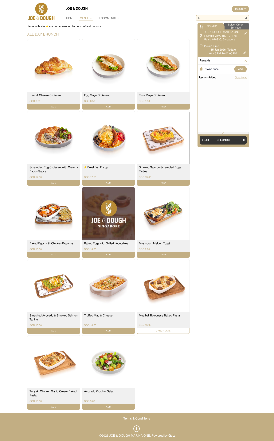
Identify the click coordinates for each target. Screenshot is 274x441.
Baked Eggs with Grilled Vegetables (106, 243)
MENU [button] (86, 18)
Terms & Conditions (136, 418)
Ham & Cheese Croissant (45, 95)
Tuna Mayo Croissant (152, 95)
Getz (171, 435)
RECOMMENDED (108, 18)
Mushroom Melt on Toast (154, 243)
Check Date (163, 330)
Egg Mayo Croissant (97, 95)
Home (70, 18)
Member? (240, 8)
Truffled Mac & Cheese (98, 315)
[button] (223, 133)
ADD (240, 69)
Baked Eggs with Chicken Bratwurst (51, 243)
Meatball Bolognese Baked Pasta (159, 315)
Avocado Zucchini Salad (99, 391)
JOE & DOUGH (77, 8)
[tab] (223, 133)
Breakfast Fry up (97, 167)
